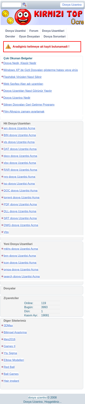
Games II (9, 346)
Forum (33, 30)
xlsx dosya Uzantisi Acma (20, 162)
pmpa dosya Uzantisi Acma (21, 269)
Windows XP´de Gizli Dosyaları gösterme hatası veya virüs (40, 70)
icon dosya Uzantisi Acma (20, 262)
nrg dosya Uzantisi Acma (19, 176)
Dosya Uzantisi (15, 30)
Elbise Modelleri (14, 360)
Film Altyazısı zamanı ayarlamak (23, 111)
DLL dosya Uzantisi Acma (20, 211)
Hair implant (11, 380)
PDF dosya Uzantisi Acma (20, 204)
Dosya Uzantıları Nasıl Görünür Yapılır (27, 90)
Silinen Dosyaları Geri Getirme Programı (28, 104)
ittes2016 (9, 339)
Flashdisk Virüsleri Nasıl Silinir (22, 76)
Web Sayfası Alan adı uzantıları (23, 83)
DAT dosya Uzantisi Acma (20, 149)
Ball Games (11, 373)
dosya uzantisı (37, 397)
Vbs (6, 232)
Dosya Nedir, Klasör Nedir (19, 63)
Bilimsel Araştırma (15, 332)
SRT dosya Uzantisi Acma (20, 218)
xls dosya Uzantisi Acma (19, 142)
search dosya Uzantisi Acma (22, 276)
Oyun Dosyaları (29, 36)
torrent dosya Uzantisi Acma (21, 197)
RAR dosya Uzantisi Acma (20, 169)
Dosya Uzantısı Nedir (16, 97)
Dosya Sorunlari (55, 36)
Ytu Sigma (10, 353)
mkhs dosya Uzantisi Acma (21, 248)
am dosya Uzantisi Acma (19, 128)
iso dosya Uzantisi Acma (19, 183)
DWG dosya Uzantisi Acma (21, 225)
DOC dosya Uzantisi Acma (21, 190)
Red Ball (9, 366)
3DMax (8, 325)
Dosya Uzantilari (53, 30)
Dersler (10, 36)
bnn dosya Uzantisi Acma (20, 255)
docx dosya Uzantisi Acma (20, 155)
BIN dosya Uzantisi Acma (20, 135)
